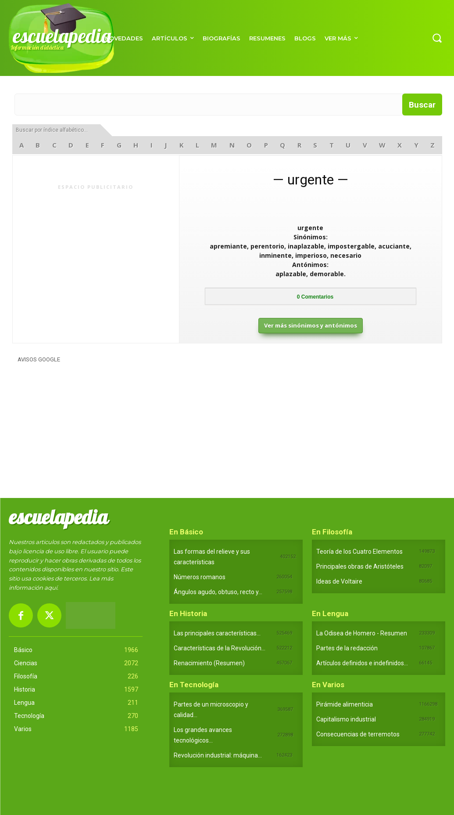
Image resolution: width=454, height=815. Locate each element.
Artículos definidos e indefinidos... (362, 663)
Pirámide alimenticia (344, 704)
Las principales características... (217, 633)
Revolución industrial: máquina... (218, 755)
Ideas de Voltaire (339, 581)
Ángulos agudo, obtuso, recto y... (218, 591)
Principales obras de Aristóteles (360, 566)
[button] (437, 37)
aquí (50, 587)
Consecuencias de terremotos (358, 734)
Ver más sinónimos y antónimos (310, 325)
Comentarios (315, 297)
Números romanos (199, 577)
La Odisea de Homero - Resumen (361, 633)
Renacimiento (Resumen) (209, 663)
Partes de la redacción (347, 648)
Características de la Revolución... (219, 648)
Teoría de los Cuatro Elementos (359, 551)
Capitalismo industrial (346, 719)
